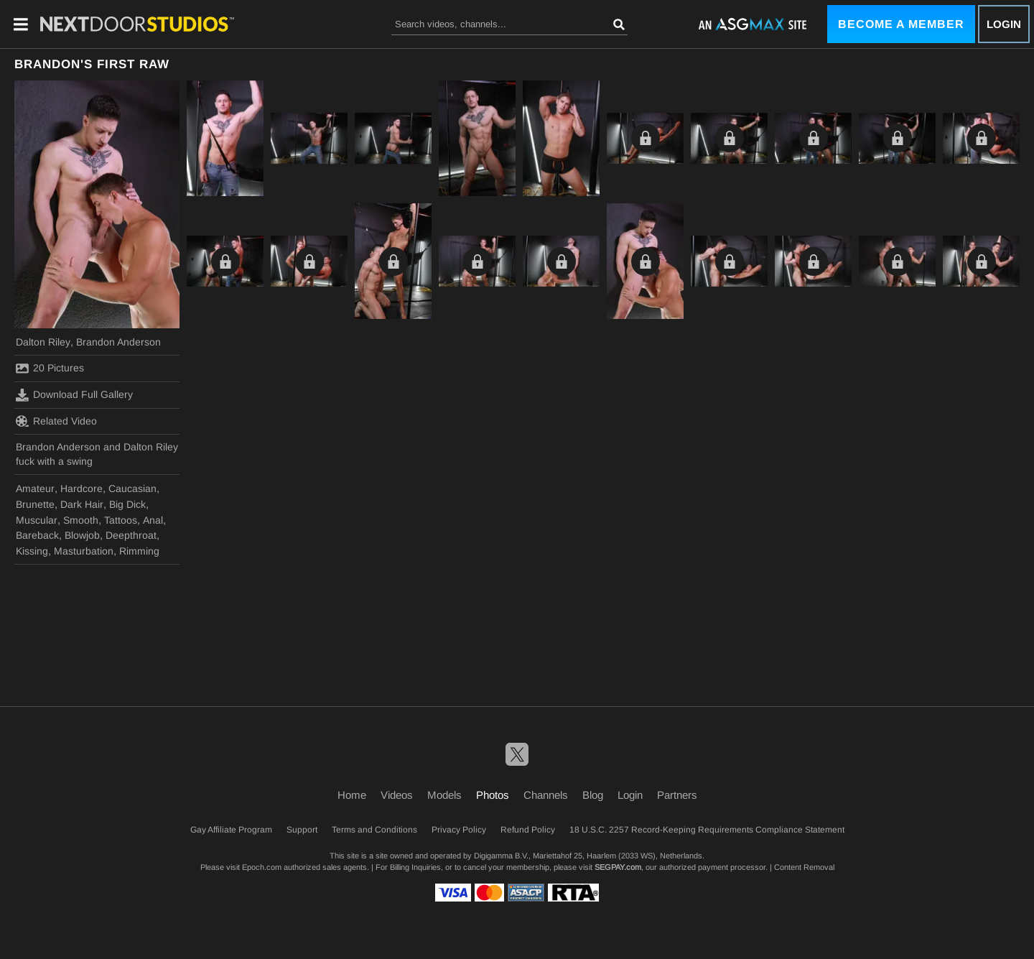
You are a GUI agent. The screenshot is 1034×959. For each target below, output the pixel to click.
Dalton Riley (43, 342)
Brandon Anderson (118, 342)
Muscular (36, 520)
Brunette (35, 504)
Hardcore (81, 488)
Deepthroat (131, 535)
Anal (153, 520)
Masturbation (83, 551)
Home (351, 795)
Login (1004, 24)
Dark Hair (81, 504)
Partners (677, 795)
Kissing (32, 551)
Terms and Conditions (374, 830)
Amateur (35, 488)
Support (302, 830)
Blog (592, 795)
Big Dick (127, 504)
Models (444, 795)
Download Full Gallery (74, 395)
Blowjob (82, 535)
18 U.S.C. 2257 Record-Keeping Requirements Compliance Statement (706, 830)
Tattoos (120, 520)
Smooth (80, 520)
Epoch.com (261, 867)
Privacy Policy (459, 830)
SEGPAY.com (618, 867)
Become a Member (901, 24)
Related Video (56, 420)
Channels (545, 795)
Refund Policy (527, 830)
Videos (397, 795)
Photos (492, 795)
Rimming (139, 551)
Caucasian (132, 488)
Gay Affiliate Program (231, 830)
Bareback (37, 535)
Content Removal (804, 867)
